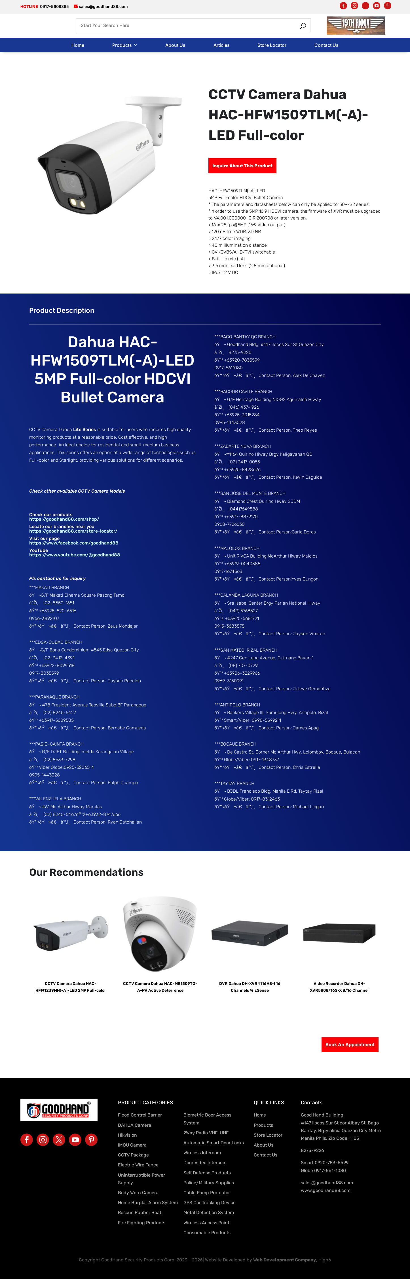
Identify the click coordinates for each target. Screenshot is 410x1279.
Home (77, 45)
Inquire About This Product (242, 165)
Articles (222, 45)
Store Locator (271, 45)
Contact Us (326, 45)
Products (122, 45)
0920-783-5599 (331, 1162)
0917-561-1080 (330, 1170)
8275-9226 (312, 1150)
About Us (175, 45)
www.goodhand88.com (325, 1190)
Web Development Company (284, 1260)
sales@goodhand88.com (327, 1182)
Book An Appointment (350, 1044)
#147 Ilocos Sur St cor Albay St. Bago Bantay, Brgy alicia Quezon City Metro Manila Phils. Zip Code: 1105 (341, 1130)
